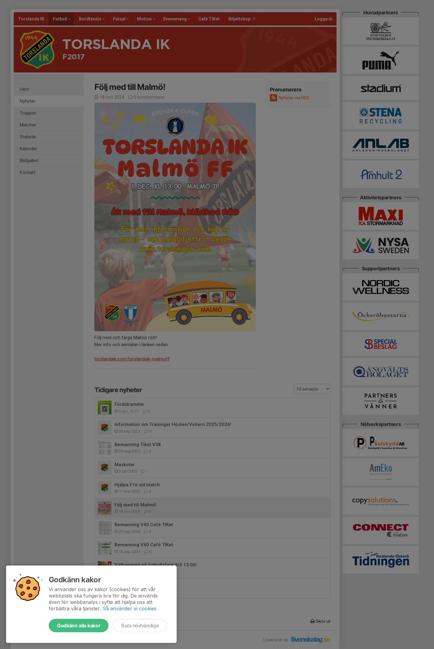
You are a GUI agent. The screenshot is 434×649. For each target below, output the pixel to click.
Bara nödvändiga (140, 625)
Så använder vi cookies (130, 608)
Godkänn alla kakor (78, 625)
